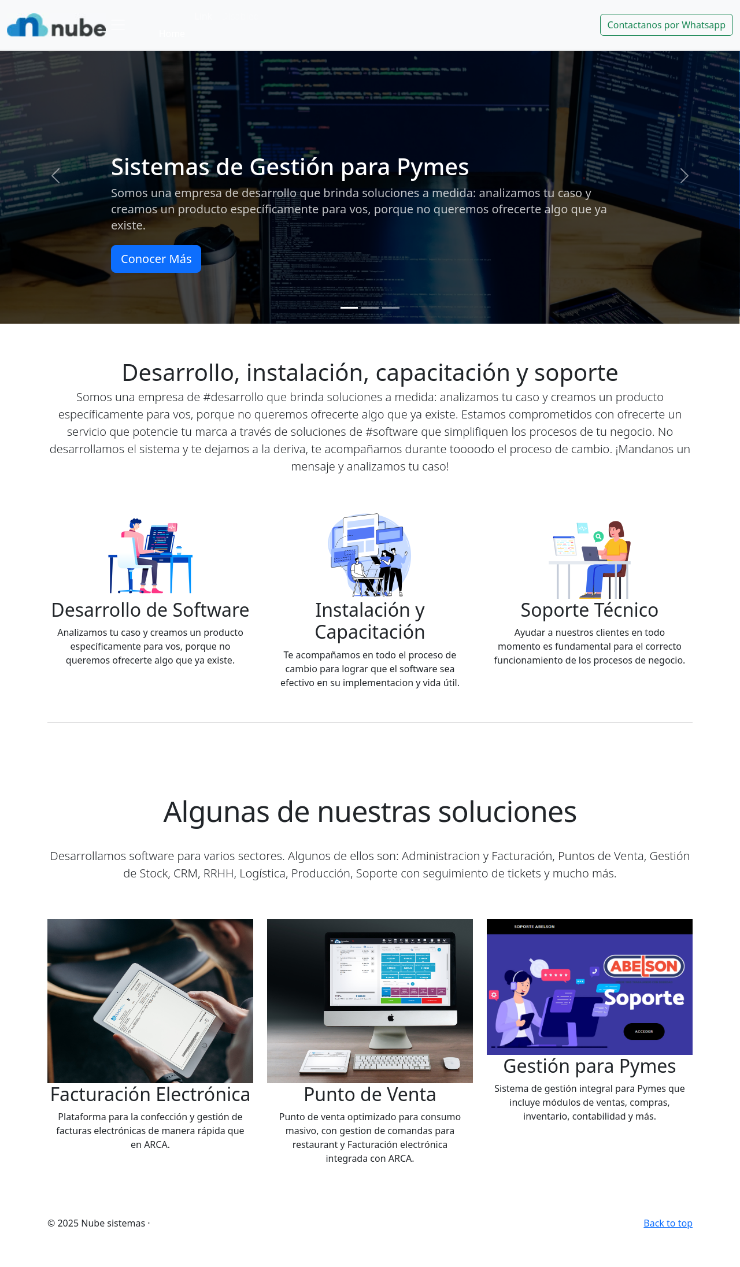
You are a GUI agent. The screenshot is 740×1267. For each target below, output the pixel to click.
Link (203, 16)
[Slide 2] (370, 307)
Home (172, 33)
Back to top (668, 1223)
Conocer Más (156, 258)
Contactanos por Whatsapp (667, 24)
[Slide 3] (390, 307)
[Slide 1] (349, 307)
